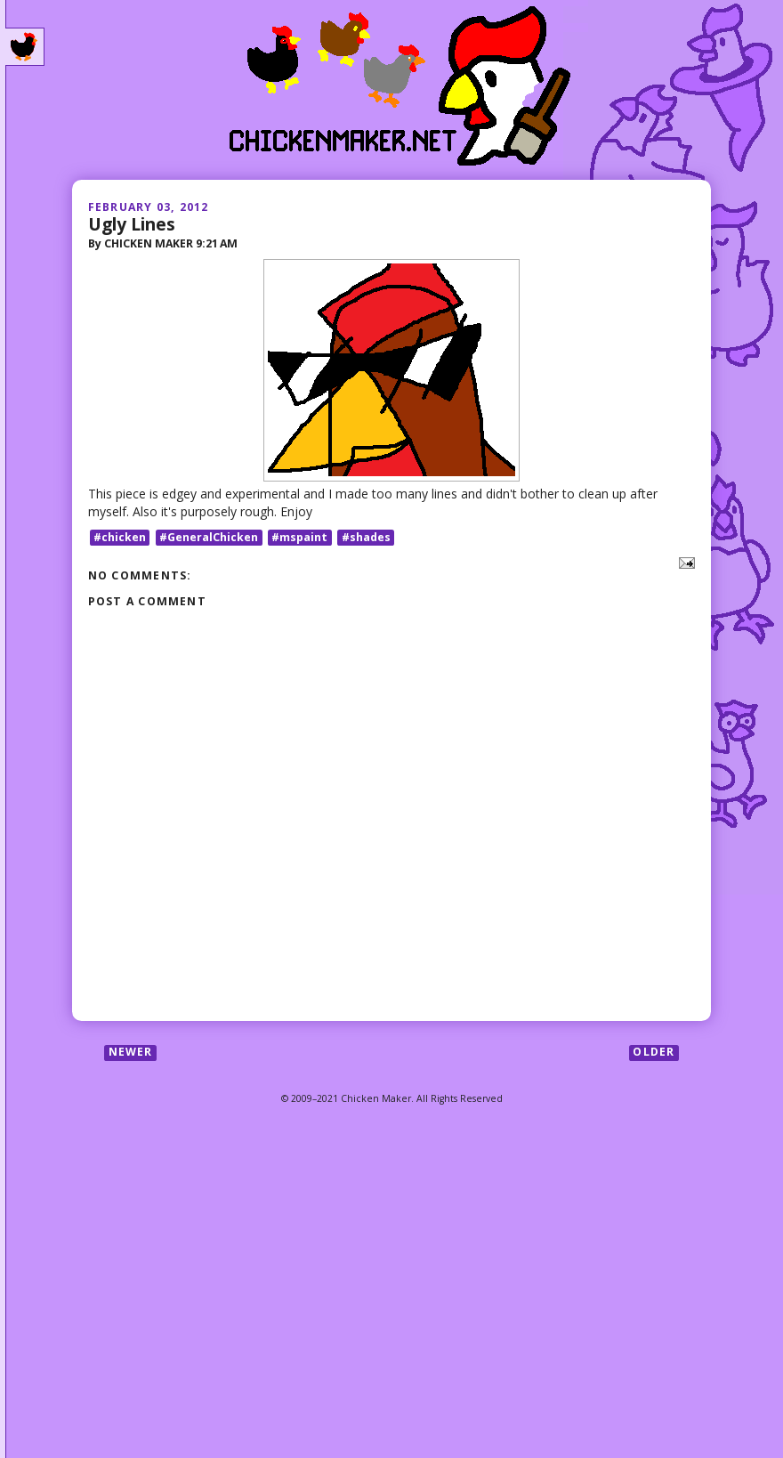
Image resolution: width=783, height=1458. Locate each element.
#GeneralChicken (208, 537)
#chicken (119, 537)
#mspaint (299, 537)
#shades (366, 537)
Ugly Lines (131, 224)
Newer (131, 1052)
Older (653, 1052)
